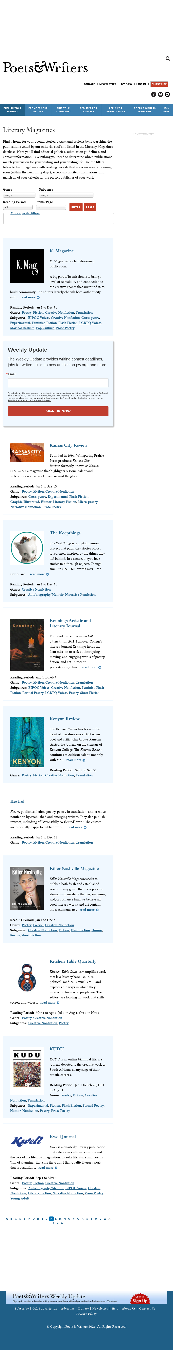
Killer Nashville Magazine (74, 868)
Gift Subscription (44, 1308)
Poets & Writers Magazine (145, 110)
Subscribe (159, 84)
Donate (89, 84)
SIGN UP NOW (58, 411)
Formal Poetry (33, 692)
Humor (46, 501)
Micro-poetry (88, 501)
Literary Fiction (64, 501)
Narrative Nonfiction (25, 506)
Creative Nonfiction (59, 312)
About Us (129, 1308)
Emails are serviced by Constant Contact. (29, 400)
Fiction (38, 312)
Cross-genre (90, 317)
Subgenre (46, 189)
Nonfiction (30, 1110)
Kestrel (17, 801)
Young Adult (19, 1198)
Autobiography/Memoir (46, 594)
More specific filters (25, 213)
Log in (141, 84)
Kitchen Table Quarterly (73, 961)
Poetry (26, 312)
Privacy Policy (86, 1313)
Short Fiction (90, 692)
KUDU (57, 1049)
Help (115, 1308)
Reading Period (14, 201)
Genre (7, 189)
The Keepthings (65, 532)
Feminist (38, 322)
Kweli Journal (63, 1136)
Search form (168, 58)
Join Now (166, 110)
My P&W (126, 84)
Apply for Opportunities (115, 110)
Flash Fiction (68, 322)
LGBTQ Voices (90, 322)
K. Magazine (62, 250)
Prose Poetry (65, 327)
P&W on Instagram (167, 94)
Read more (28, 296)
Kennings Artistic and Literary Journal (70, 623)
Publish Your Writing (12, 110)
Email (12, 374)
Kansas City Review (68, 445)
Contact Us (147, 1308)
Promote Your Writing (38, 110)
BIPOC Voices (38, 317)
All (62, 1223)
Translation (84, 312)
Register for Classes (88, 110)
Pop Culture (45, 327)
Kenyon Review (65, 718)
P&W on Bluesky (160, 94)
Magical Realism (22, 327)
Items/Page (44, 201)
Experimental (20, 322)
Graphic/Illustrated (24, 501)
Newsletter (108, 84)
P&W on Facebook (154, 94)
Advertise (68, 1308)
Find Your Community (63, 110)
